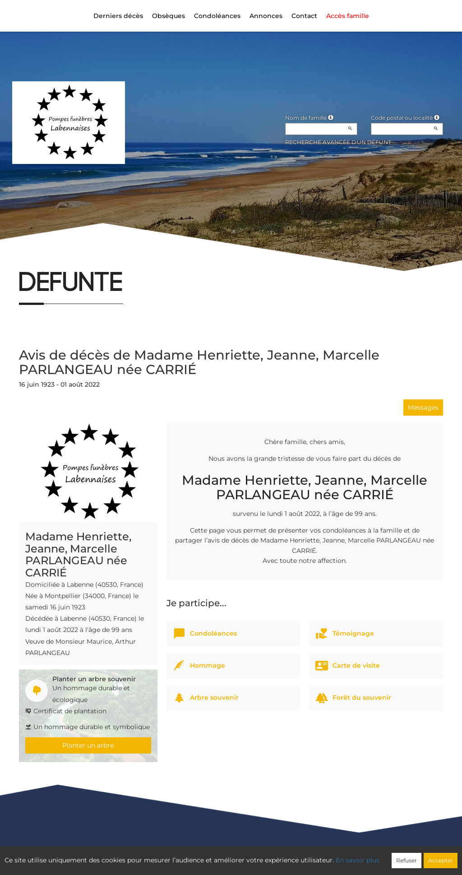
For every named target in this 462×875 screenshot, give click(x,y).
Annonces (265, 16)
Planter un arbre (88, 745)
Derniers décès (118, 16)
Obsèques (168, 16)
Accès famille (347, 16)
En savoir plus (357, 860)
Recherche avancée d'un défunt (338, 142)
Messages (423, 407)
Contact (304, 16)
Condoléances (217, 16)
